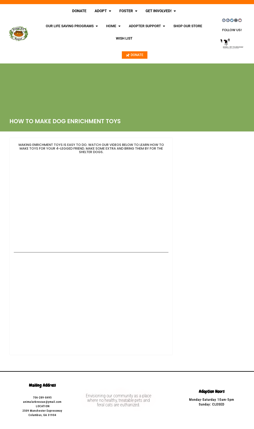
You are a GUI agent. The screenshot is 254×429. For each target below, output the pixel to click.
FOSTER (128, 11)
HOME (113, 26)
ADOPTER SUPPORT (147, 26)
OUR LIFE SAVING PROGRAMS (72, 26)
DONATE (79, 11)
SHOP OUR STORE (187, 26)
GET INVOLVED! (161, 11)
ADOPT (103, 11)
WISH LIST (124, 38)
